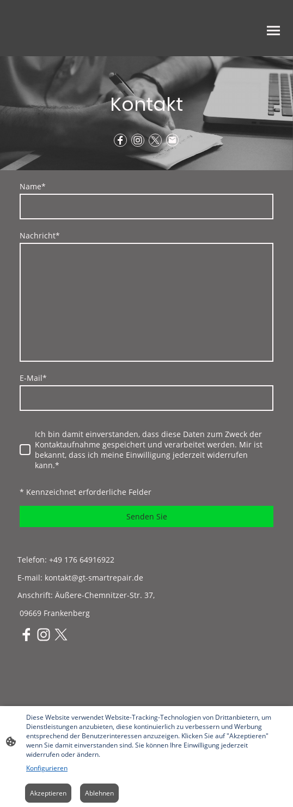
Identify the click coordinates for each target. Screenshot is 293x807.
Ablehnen (99, 793)
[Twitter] (155, 140)
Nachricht (40, 235)
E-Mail (33, 378)
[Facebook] (120, 140)
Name (33, 186)
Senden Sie (146, 516)
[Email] (172, 140)
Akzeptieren (48, 793)
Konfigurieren (47, 768)
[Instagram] (137, 140)
